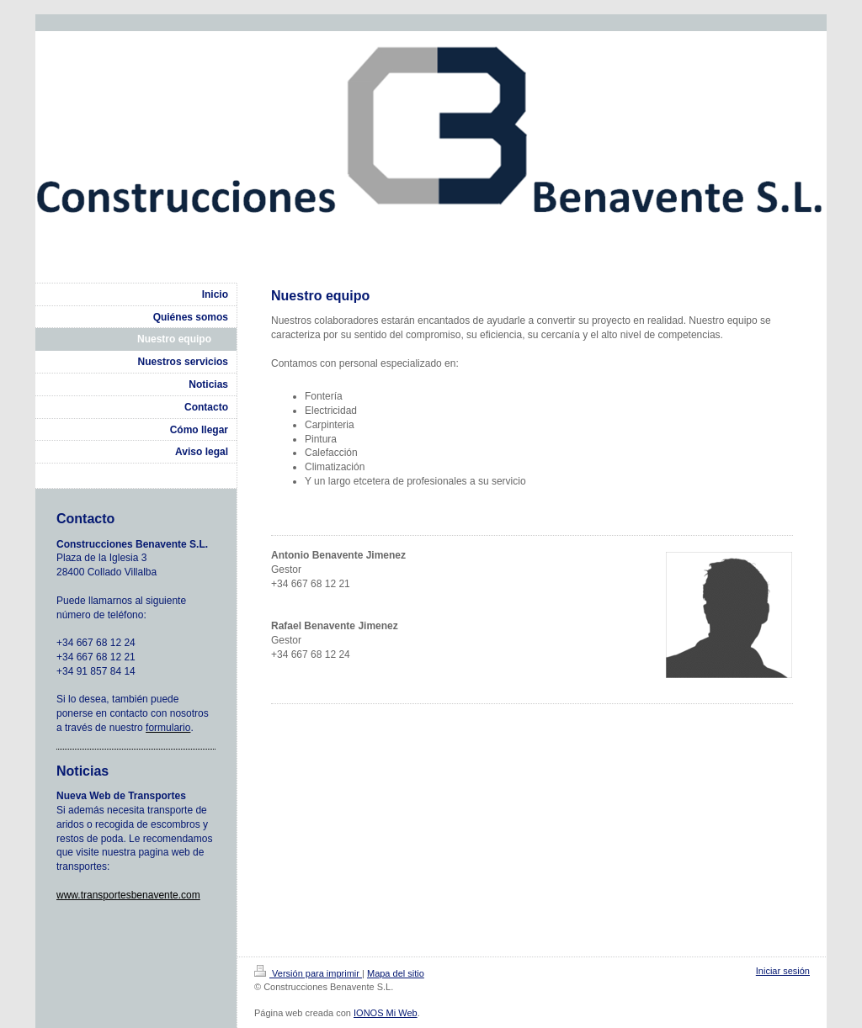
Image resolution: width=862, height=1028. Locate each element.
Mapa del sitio (395, 973)
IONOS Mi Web (386, 1013)
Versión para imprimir (308, 973)
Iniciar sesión (783, 971)
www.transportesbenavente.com (128, 895)
